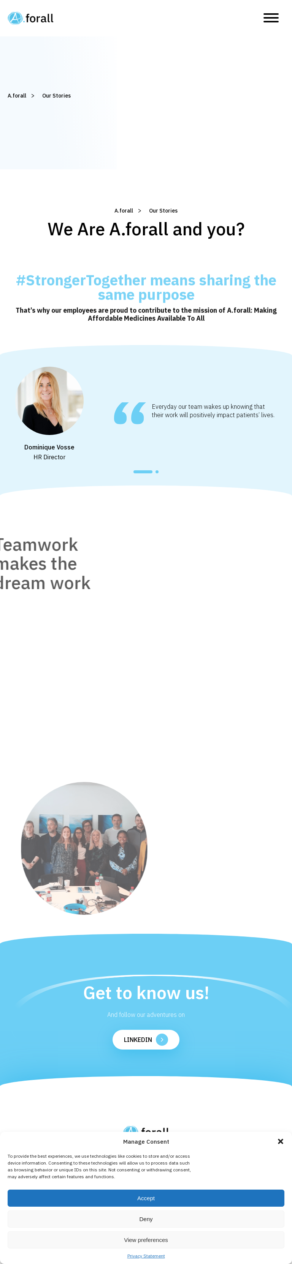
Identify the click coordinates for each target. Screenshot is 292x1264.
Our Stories (49, 95)
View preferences (146, 1240)
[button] (280, 1141)
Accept (146, 1198)
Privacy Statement (146, 1256)
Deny (145, 1219)
